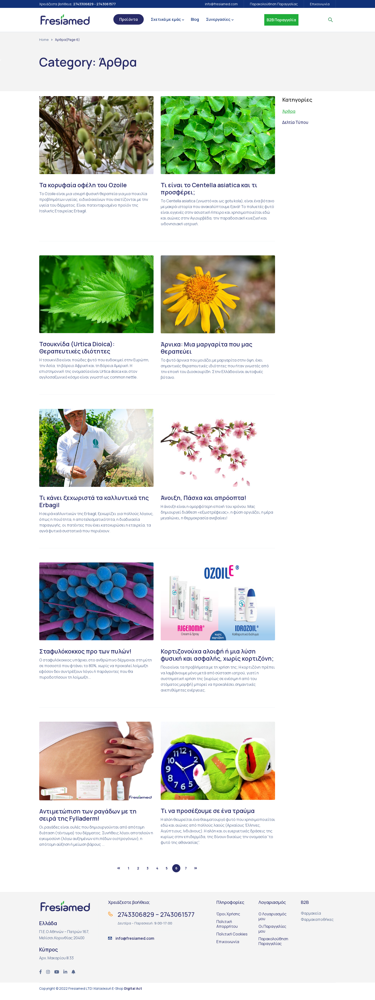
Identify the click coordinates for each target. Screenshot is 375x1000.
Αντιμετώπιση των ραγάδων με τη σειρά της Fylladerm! (89, 822)
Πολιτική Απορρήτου (227, 931)
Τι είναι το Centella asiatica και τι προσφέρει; (210, 188)
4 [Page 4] (157, 875)
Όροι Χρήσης (228, 921)
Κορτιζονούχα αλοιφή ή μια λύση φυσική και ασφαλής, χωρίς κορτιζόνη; (209, 658)
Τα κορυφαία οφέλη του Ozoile (84, 185)
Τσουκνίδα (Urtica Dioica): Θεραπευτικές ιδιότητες (78, 347)
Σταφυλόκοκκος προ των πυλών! (87, 651)
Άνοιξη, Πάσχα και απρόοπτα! (205, 497)
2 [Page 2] (138, 875)
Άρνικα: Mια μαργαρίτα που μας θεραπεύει (208, 348)
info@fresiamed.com (221, 4)
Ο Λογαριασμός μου (273, 923)
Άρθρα (289, 111)
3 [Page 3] (148, 875)
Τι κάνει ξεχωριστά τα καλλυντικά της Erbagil (95, 501)
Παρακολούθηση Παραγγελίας (274, 4)
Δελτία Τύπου (296, 122)
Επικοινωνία (320, 4)
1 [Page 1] (128, 875)
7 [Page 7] (186, 875)
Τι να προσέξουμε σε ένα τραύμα (209, 817)
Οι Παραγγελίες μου (272, 936)
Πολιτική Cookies (232, 941)
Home (44, 39)
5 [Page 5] (167, 875)
